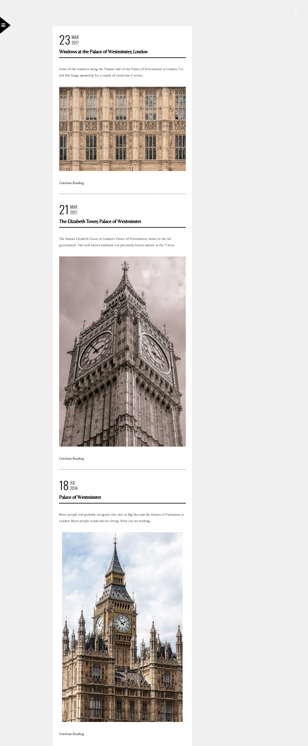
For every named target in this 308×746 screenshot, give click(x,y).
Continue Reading (71, 182)
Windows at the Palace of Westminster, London (103, 51)
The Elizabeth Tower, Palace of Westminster (100, 221)
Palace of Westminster (80, 497)
